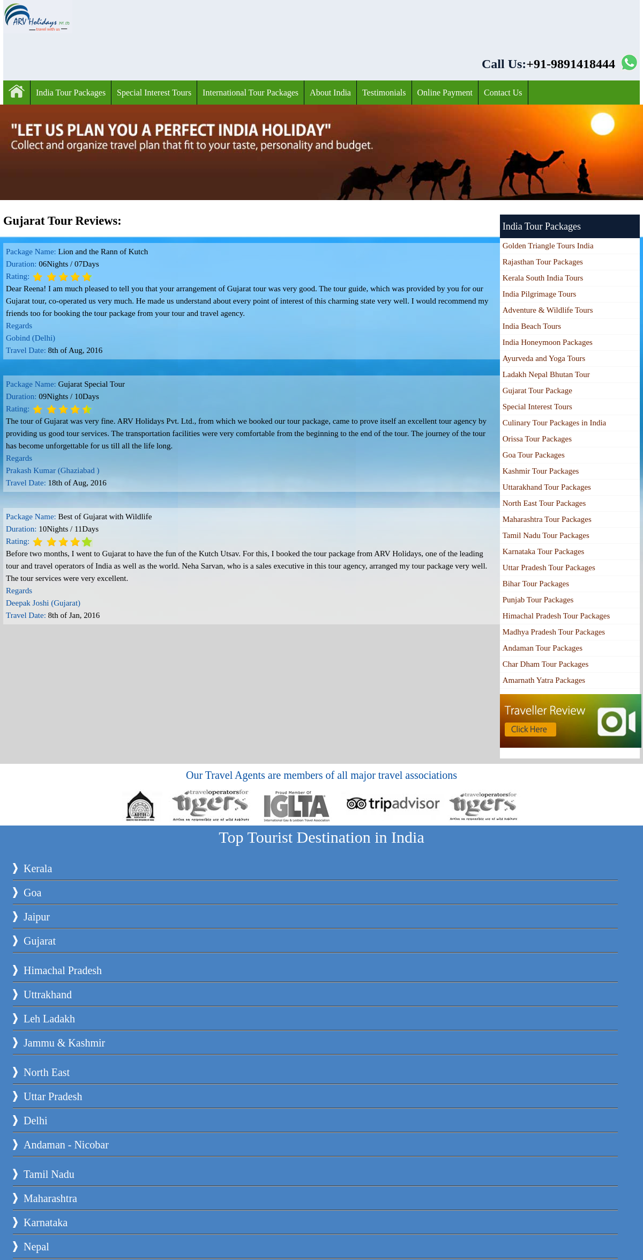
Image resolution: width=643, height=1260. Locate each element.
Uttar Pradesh (53, 1096)
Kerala (38, 868)
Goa (32, 892)
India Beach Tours (532, 326)
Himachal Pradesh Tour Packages (556, 615)
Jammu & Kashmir (64, 1043)
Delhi (35, 1120)
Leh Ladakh (49, 1019)
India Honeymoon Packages (548, 342)
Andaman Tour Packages (542, 648)
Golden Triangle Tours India (548, 245)
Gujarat (40, 941)
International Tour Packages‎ (250, 92)
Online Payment (445, 92)
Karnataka (46, 1222)
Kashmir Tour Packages (541, 471)
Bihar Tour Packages (536, 583)
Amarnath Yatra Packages (544, 680)
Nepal (36, 1246)
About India (330, 92)
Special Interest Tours (154, 92)
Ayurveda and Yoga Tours (544, 358)
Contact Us (503, 92)
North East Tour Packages (544, 503)
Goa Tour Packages (534, 455)
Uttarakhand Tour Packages (547, 487)
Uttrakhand (48, 994)
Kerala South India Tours (543, 278)
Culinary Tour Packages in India (555, 422)
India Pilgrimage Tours (540, 294)
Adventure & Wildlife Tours (548, 310)
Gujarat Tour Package (537, 390)
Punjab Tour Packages (538, 599)
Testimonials (384, 92)
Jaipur (37, 917)
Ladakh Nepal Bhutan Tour (546, 374)
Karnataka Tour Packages (544, 551)
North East (47, 1072)
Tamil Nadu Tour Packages (546, 535)
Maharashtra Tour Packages (547, 519)
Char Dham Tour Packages (546, 664)
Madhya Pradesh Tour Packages (554, 632)
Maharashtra (50, 1198)
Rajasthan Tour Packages (543, 261)
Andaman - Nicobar (66, 1145)
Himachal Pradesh (63, 970)
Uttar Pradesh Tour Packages (549, 567)
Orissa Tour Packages (537, 438)
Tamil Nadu (49, 1174)
